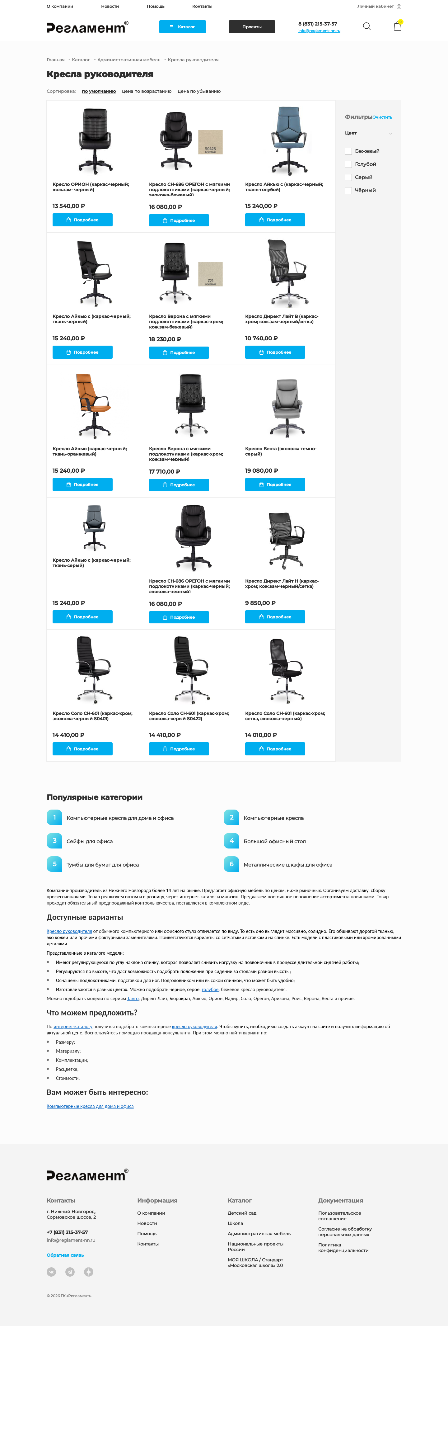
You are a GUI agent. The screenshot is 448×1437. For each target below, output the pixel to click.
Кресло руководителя (69, 1042)
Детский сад (242, 1324)
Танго (133, 1109)
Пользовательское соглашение (339, 1326)
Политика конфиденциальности (343, 1358)
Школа (235, 1334)
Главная (55, 60)
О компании (60, 6)
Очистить (382, 117)
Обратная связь (65, 1366)
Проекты (252, 26)
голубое (210, 1100)
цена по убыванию (199, 91)
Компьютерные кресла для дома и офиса (90, 1217)
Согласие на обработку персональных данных (345, 1342)
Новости (110, 6)
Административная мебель (128, 60)
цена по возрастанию (146, 91)
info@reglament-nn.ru (319, 30)
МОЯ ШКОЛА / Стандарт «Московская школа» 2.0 (255, 1373)
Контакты (202, 6)
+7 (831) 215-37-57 (67, 1343)
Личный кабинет (379, 6)
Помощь (155, 6)
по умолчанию (99, 91)
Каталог (182, 26)
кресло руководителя (194, 1137)
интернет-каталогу (73, 1137)
